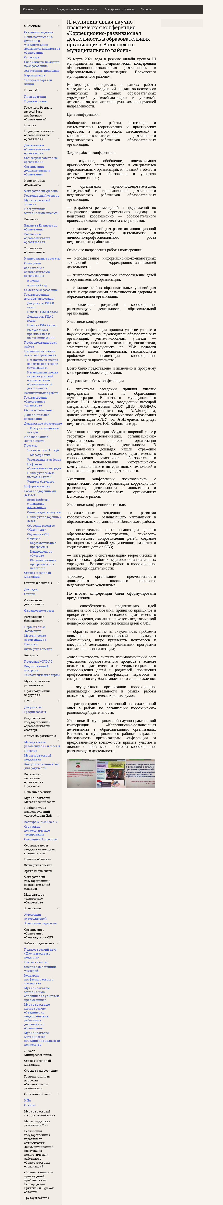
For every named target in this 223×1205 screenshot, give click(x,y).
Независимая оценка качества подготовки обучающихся (42, 364)
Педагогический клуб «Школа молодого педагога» (40, 953)
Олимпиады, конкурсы (44, 512)
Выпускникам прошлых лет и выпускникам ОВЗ (40, 334)
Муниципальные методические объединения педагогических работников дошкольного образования (37, 1016)
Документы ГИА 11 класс (40, 305)
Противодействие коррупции (37, 693)
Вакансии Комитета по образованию (40, 227)
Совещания (32, 263)
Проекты (30, 445)
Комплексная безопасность (34, 619)
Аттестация (32, 908)
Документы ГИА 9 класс (40, 318)
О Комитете (32, 26)
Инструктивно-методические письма (40, 211)
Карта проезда (34, 75)
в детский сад (37, 285)
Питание (146, 9)
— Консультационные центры (43, 430)
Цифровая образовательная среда (44, 466)
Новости (45, 9)
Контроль (31, 655)
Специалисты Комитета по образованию (41, 64)
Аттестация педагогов (40, 923)
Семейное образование (41, 290)
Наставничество (36, 962)
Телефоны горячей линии (38, 82)
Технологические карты (42, 675)
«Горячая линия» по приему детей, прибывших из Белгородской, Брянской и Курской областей (39, 1182)
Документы (33, 707)
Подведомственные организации (77, 9)
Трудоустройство (36, 1198)
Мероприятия (40, 455)
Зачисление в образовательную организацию (37, 272)
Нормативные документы (34, 182)
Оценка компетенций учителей (40, 969)
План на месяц (35, 96)
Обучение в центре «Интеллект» (41, 527)
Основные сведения (39, 32)
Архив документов (38, 871)
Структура (31, 57)
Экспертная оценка (38, 649)
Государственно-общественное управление (36, 401)
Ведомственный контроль (36, 668)
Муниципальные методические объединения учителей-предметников (42, 994)
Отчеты (29, 594)
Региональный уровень (41, 195)
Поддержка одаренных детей (44, 519)
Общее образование (38, 410)
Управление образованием (34, 250)
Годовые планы (35, 101)
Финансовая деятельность (34, 602)
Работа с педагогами (39, 943)
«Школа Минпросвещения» (38, 1053)
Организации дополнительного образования (37, 170)
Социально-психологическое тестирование (37, 830)
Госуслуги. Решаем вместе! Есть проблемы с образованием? (38, 113)
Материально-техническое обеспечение (34, 898)
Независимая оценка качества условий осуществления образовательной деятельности (42, 380)
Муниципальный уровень (37, 202)
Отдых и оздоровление (41, 1070)
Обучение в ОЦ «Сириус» (38, 536)
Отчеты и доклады (38, 583)
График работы (35, 712)
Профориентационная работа (40, 344)
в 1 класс (33, 280)
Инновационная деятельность (36, 439)
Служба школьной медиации (37, 575)
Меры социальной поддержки (37, 757)
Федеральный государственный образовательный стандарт (37, 724)
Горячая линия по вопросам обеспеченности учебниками (37, 1082)
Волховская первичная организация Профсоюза (33, 780)
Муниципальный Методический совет (39, 800)
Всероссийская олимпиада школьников (38, 503)
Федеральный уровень (41, 191)
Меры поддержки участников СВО (37, 1123)
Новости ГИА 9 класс (42, 325)
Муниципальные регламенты (37, 683)
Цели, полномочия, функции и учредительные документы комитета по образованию (42, 44)
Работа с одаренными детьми (40, 493)
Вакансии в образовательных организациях (37, 238)
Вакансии (31, 219)
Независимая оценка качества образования (40, 353)
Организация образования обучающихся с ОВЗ (38, 933)
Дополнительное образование (36, 417)
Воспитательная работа (41, 393)
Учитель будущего (40, 481)
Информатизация (37, 486)
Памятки (31, 644)
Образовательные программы (43, 545)
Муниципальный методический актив (39, 1113)
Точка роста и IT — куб (43, 450)
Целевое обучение (37, 859)
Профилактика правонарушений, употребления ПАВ (38, 811)
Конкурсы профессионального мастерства (38, 979)
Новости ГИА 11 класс (42, 312)
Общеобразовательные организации (41, 160)
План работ (32, 90)
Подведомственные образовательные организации (39, 135)
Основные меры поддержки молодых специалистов (40, 849)
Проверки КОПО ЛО (38, 661)
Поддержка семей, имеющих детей (40, 475)
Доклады (31, 589)
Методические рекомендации (35, 637)
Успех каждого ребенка (44, 459)
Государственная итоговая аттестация (39, 296)
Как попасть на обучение (41, 553)
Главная (28, 9)
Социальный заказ (38, 1094)
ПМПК (29, 701)
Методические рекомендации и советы (42, 744)
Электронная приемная (119, 9)
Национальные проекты (42, 258)
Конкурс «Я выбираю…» (40, 822)
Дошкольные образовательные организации (37, 149)
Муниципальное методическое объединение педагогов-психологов (42, 1038)
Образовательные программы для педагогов (43, 564)
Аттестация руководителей (35, 916)
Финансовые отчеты (39, 610)
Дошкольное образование (43, 423)
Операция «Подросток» (40, 839)
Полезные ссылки (37, 792)
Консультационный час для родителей (41, 766)
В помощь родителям (40, 736)
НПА (27, 1100)
